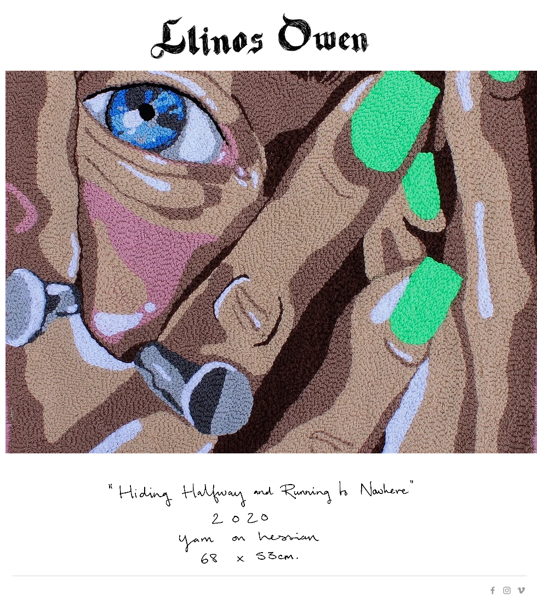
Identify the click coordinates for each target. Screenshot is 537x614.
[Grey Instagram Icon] (507, 590)
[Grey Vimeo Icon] (521, 590)
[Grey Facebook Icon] (493, 590)
